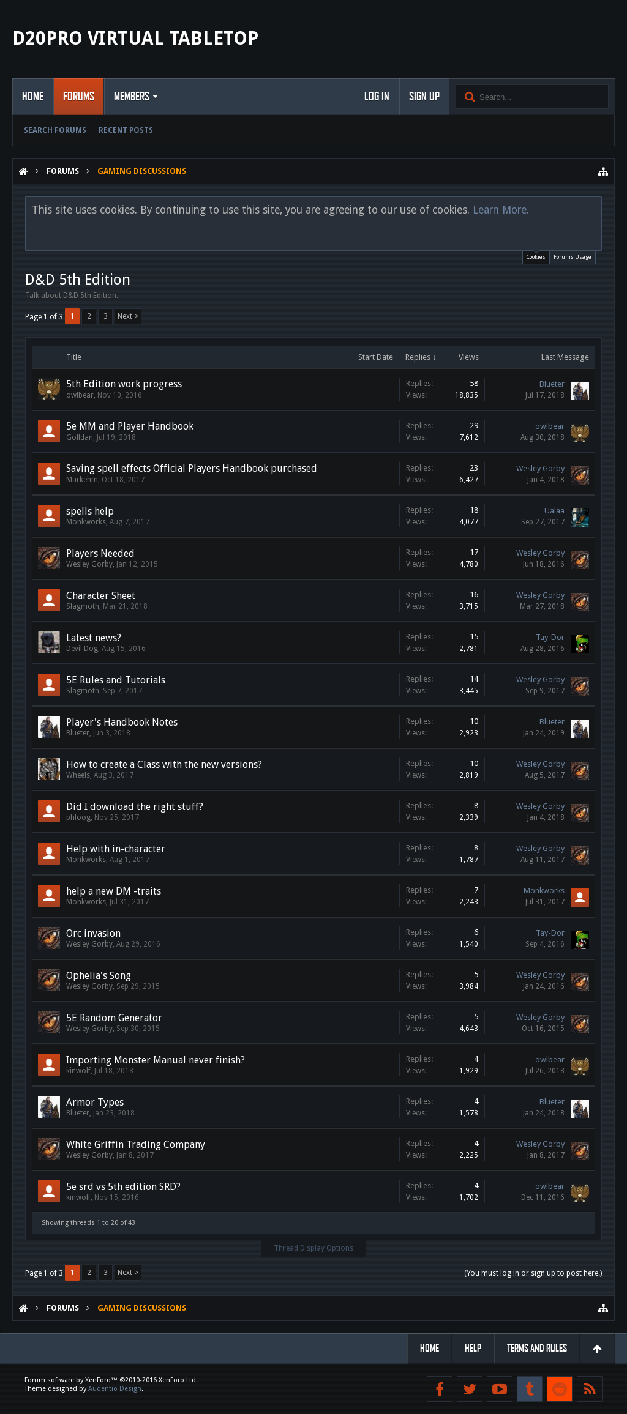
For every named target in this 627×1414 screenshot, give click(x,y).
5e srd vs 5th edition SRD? (123, 1187)
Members (131, 97)
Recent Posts (126, 130)
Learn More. (501, 210)
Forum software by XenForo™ (111, 1380)
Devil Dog (82, 648)
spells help (90, 511)
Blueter (552, 384)
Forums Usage (572, 257)
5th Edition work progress (124, 384)
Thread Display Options (313, 1248)
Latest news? (93, 638)
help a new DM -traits (113, 891)
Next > (128, 316)
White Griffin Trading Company (135, 1144)
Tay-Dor (550, 637)
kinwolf (78, 1070)
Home (32, 97)
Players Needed (100, 553)
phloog (78, 817)
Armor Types (95, 1102)
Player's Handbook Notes (122, 722)
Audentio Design (114, 1389)
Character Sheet (100, 595)
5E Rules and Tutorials (115, 680)
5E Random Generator (114, 1018)
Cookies (536, 255)
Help (473, 1348)
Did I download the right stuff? (134, 807)
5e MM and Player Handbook (129, 426)
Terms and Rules (537, 1348)
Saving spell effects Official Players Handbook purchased (191, 468)
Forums (78, 97)
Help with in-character (115, 849)
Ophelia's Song (98, 975)
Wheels (78, 775)
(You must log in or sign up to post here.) (533, 1273)
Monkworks (86, 522)
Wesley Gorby (540, 468)
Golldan (79, 437)
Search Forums (55, 130)
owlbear (80, 395)
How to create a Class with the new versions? (164, 764)
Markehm (82, 479)
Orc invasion (93, 933)
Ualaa (554, 510)
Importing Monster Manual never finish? (155, 1060)
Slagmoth (82, 606)
